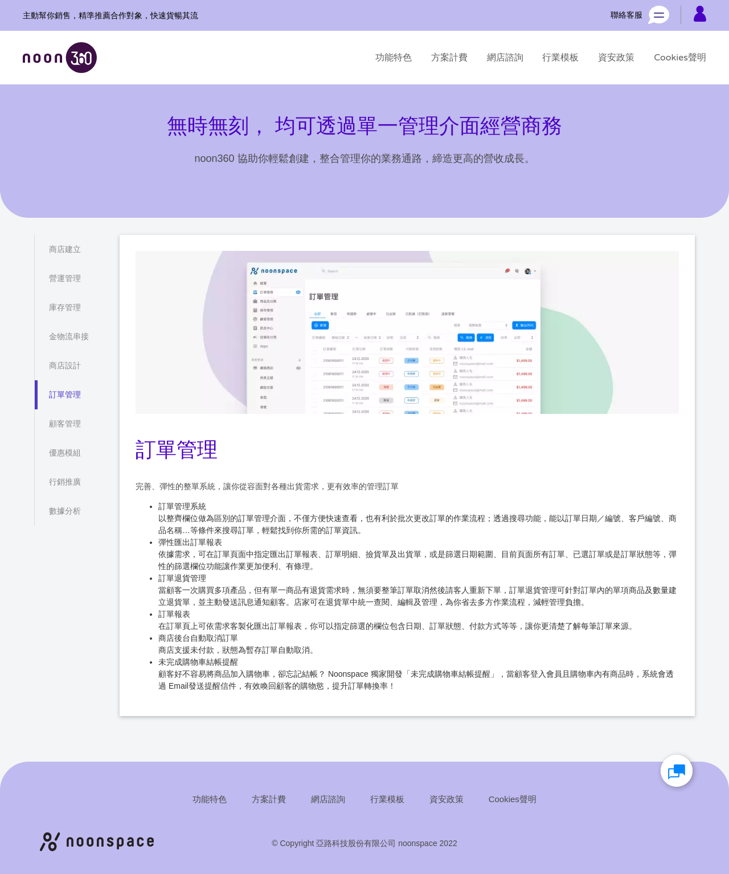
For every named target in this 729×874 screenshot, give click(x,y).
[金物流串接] (69, 336)
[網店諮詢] (505, 57)
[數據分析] (65, 510)
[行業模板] (560, 57)
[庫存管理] (65, 307)
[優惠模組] (65, 452)
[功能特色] (393, 57)
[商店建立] (65, 249)
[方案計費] (449, 57)
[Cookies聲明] (680, 57)
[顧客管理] (65, 423)
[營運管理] (65, 278)
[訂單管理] (65, 394)
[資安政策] (616, 57)
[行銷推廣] (65, 481)
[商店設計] (65, 365)
